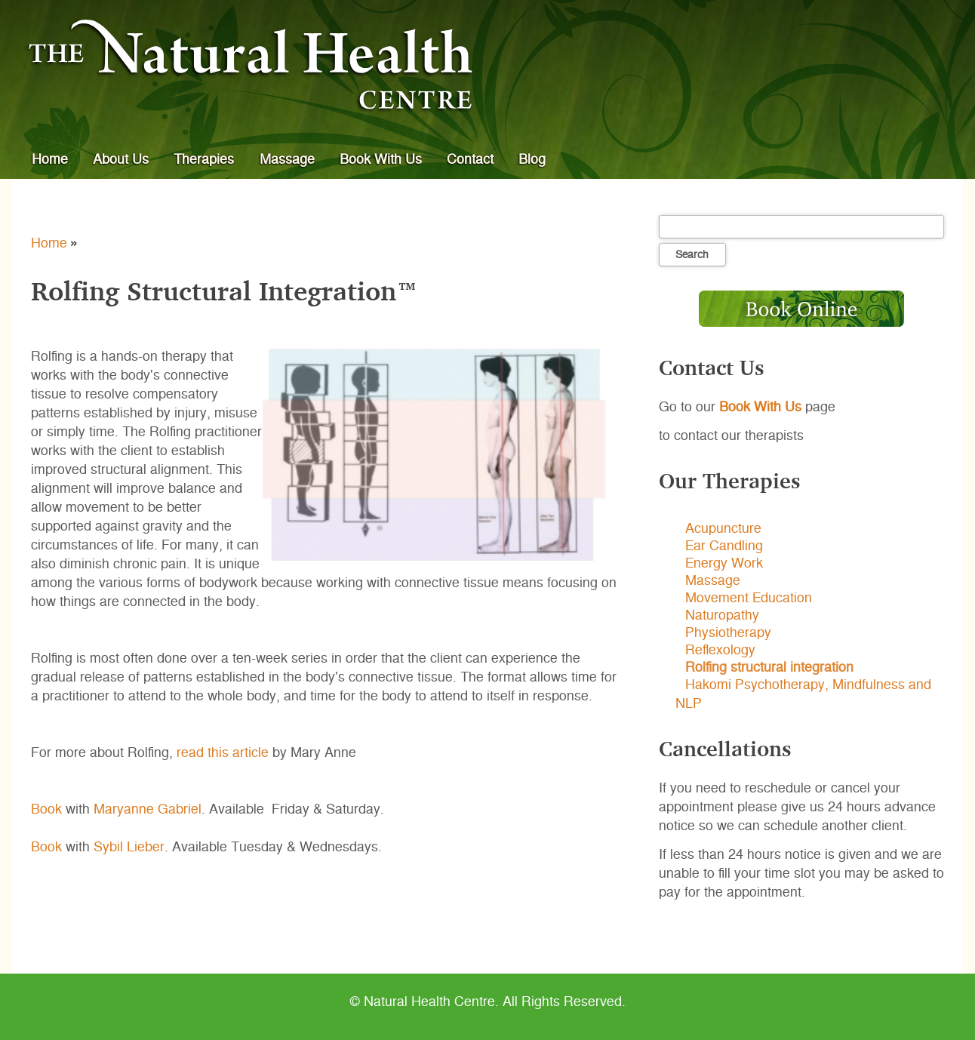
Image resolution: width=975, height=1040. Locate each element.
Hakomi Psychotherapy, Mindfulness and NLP (803, 695)
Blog (532, 159)
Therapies (204, 159)
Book (46, 809)
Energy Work (724, 563)
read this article (223, 752)
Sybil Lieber (129, 846)
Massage (287, 159)
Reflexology (720, 650)
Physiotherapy (728, 633)
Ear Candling (724, 546)
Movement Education (748, 598)
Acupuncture (723, 529)
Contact (470, 159)
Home (50, 159)
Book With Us (381, 159)
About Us (121, 159)
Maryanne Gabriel (147, 809)
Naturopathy (722, 615)
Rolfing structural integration (769, 667)
